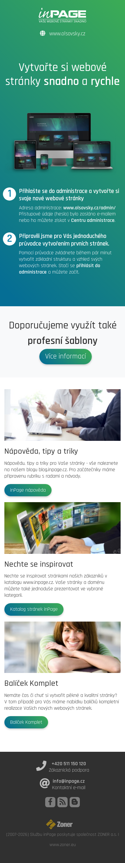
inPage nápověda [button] (28, 490)
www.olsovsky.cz (62, 33)
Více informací (65, 356)
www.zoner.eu (63, 845)
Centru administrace (93, 220)
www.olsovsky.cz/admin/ (89, 208)
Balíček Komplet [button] (26, 722)
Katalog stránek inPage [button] (34, 609)
